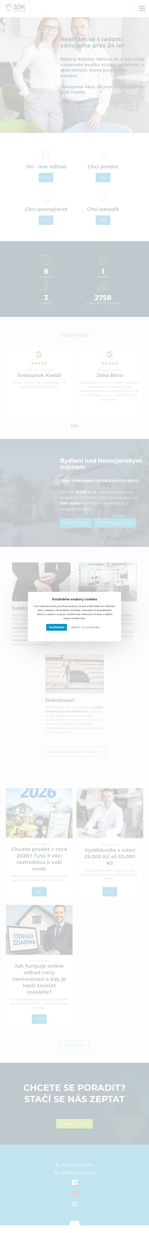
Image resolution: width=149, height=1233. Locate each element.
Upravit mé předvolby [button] (85, 627)
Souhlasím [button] (56, 627)
